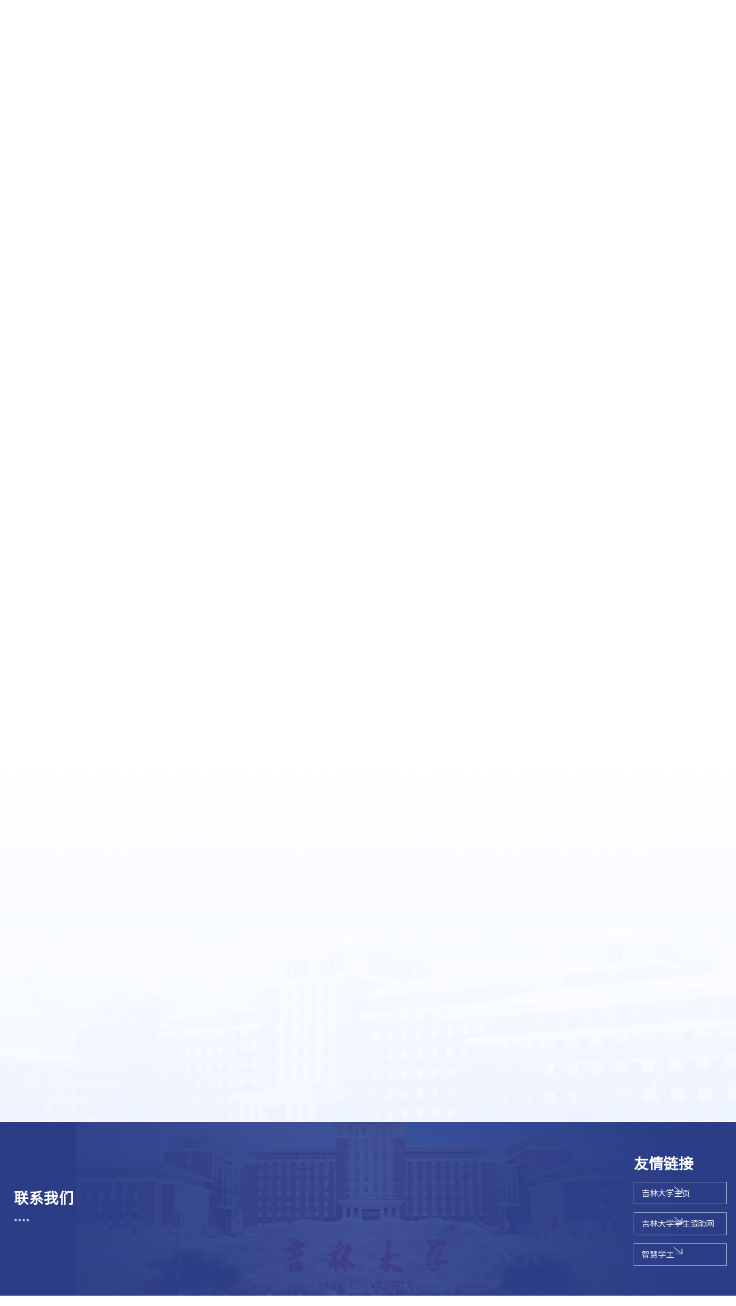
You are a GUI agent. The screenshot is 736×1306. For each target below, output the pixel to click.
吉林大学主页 (621, 1198)
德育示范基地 (633, 59)
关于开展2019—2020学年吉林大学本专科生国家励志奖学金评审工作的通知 (207, 1066)
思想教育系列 (102, 59)
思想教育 (638, 299)
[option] (368, 173)
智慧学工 (613, 1264)
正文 (714, 299)
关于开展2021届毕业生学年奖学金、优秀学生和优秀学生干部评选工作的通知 (211, 1042)
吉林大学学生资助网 (633, 1231)
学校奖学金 (462, 59)
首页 (607, 299)
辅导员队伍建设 (285, 59)
